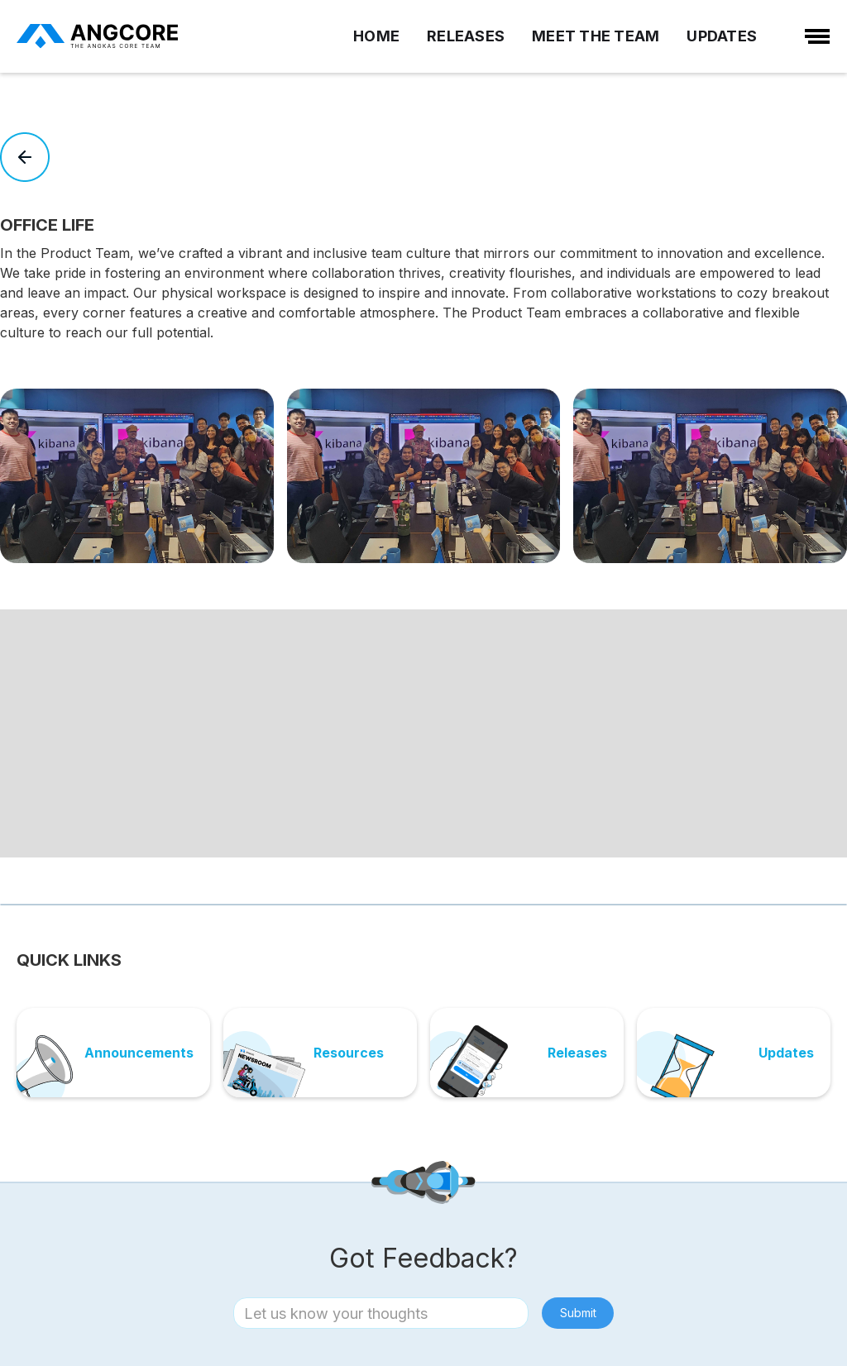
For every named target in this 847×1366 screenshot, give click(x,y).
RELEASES (466, 36)
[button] (415, 871)
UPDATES (722, 36)
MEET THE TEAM (595, 36)
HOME (376, 36)
